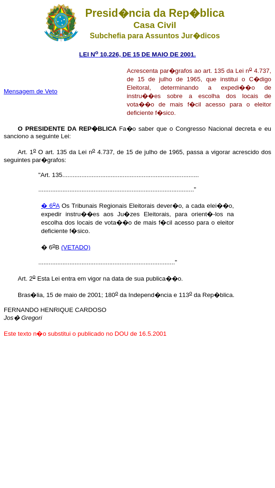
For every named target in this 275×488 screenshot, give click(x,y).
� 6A (50, 205)
